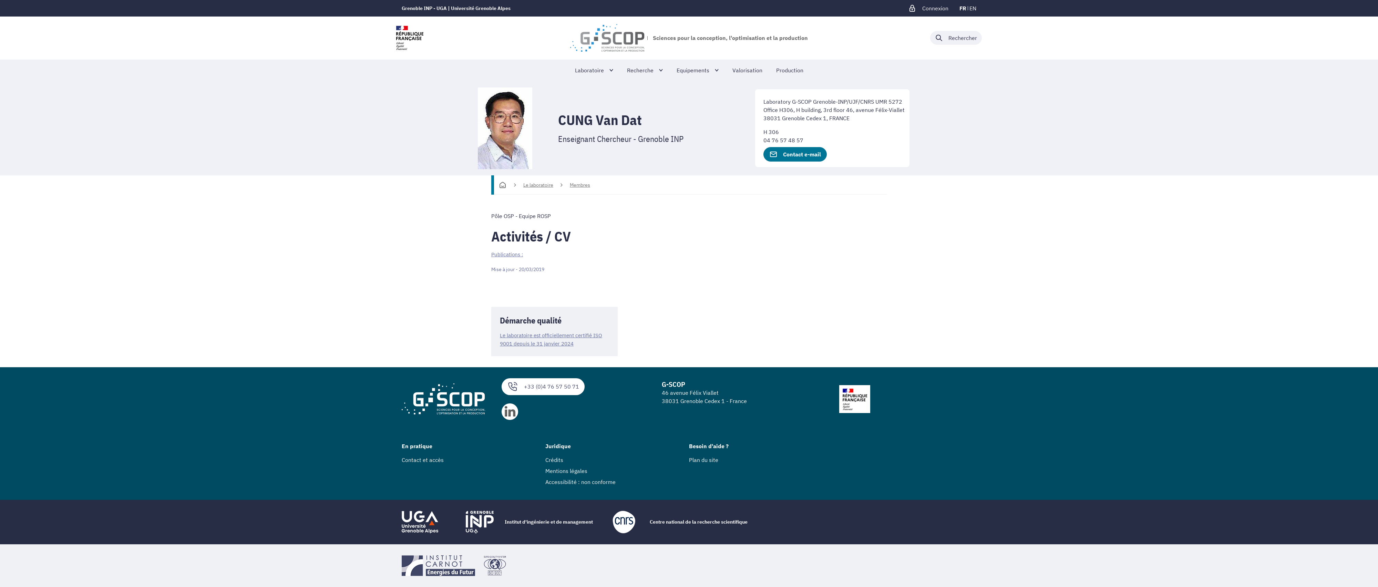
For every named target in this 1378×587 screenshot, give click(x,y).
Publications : (508, 254)
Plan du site (703, 459)
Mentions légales (566, 470)
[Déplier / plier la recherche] (956, 38)
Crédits (554, 459)
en (972, 8)
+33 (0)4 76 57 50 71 (543, 386)
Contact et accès (423, 459)
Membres (580, 185)
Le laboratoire (538, 185)
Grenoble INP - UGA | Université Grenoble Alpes (456, 8)
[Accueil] (502, 185)
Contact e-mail (795, 154)
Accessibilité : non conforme (580, 481)
